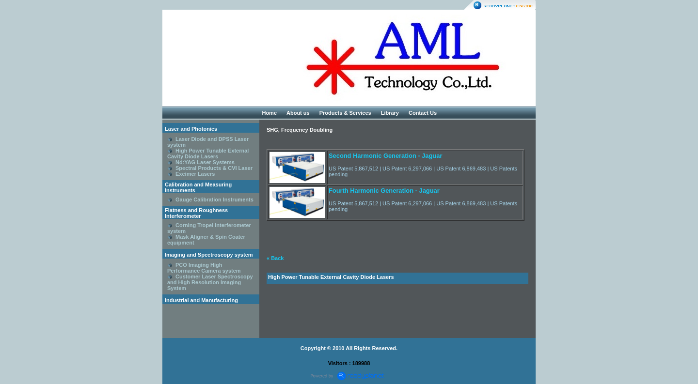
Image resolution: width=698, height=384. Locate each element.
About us (298, 113)
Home (269, 113)
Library (390, 113)
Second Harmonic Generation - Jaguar (385, 155)
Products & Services (345, 113)
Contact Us (423, 113)
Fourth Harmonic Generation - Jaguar (384, 190)
